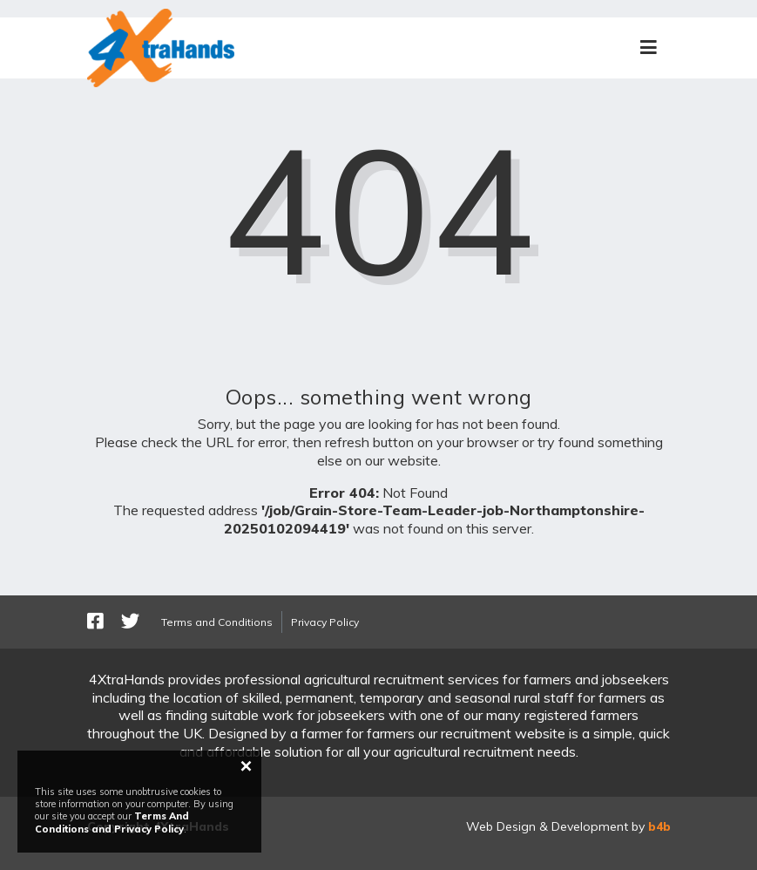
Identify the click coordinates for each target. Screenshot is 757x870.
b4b (659, 826)
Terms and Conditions (217, 622)
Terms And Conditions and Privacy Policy (112, 822)
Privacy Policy (325, 622)
